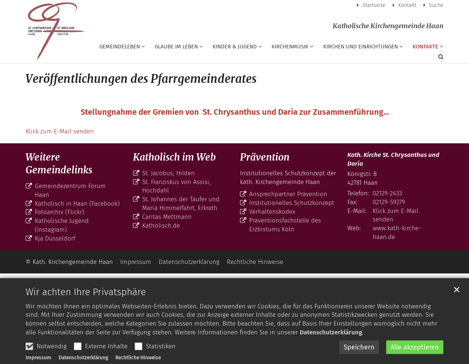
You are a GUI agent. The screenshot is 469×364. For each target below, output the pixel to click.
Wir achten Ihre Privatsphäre (86, 309)
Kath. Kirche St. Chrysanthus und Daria (393, 159)
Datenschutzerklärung (331, 350)
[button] (436, 58)
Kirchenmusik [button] (290, 46)
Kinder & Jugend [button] (235, 46)
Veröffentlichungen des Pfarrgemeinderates (141, 78)
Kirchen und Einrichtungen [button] (360, 46)
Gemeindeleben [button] (119, 46)
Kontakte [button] (425, 46)
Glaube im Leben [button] (176, 46)
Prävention (264, 157)
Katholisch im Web (174, 157)
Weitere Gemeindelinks (59, 163)
